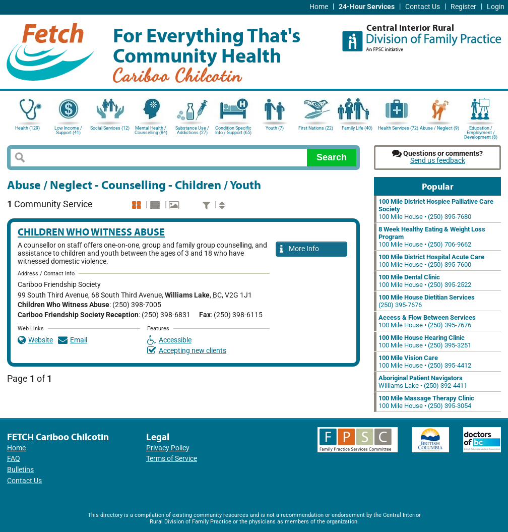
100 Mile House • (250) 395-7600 (431, 260)
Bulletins (20, 469)
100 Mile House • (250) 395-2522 (424, 280)
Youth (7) (275, 128)
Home (318, 7)
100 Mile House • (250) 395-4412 (424, 361)
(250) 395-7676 (426, 301)
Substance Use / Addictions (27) (192, 130)
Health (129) (27, 128)
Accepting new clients (186, 350)
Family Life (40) (357, 128)
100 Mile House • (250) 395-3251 (424, 341)
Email (72, 340)
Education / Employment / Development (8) (480, 132)
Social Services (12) (110, 128)
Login (495, 7)
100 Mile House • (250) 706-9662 (431, 236)
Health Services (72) (398, 128)
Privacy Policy (167, 448)
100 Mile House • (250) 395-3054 (426, 401)
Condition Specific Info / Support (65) (233, 130)
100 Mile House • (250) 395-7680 (435, 209)
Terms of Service (171, 458)
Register (463, 7)
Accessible (169, 340)
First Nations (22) (315, 128)
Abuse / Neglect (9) (439, 128)
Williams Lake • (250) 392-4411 (422, 381)
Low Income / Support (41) (68, 130)
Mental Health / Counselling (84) (151, 130)
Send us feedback (437, 160)
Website (35, 340)
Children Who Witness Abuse (91, 231)
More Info (299, 249)
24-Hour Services (367, 7)
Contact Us (422, 7)
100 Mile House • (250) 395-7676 (427, 321)
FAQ (13, 458)
